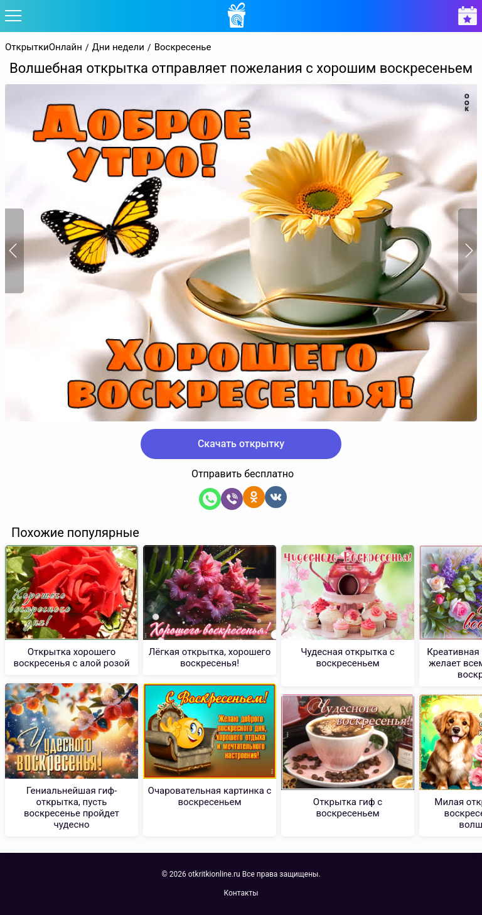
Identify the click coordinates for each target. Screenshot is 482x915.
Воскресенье (183, 47)
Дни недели (118, 47)
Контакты (240, 893)
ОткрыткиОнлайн (43, 47)
